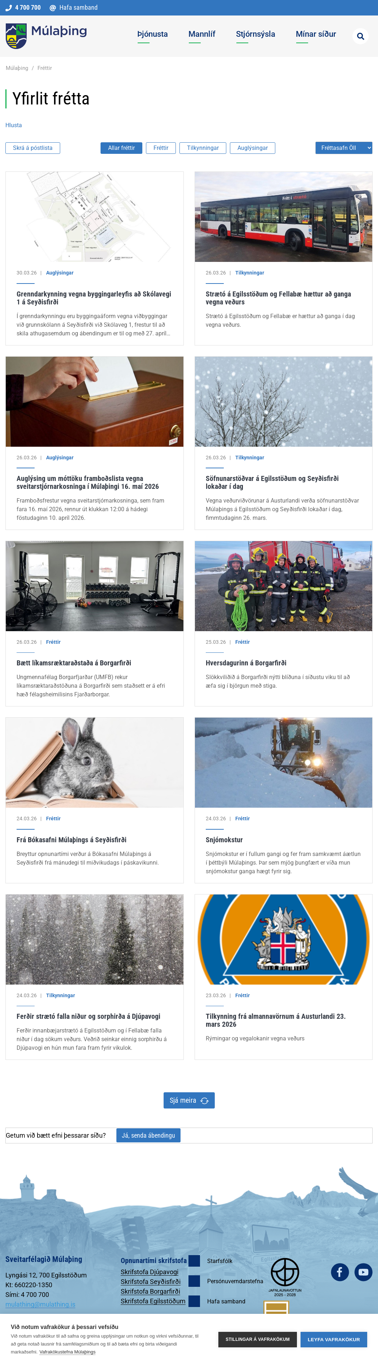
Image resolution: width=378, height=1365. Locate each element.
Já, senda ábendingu (148, 1135)
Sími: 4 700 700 (27, 1294)
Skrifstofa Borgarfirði (150, 1291)
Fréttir (44, 68)
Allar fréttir (121, 147)
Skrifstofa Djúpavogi (149, 1272)
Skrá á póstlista (33, 147)
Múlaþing (17, 68)
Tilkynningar (203, 147)
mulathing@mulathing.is (40, 1304)
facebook (340, 1272)
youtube (363, 1272)
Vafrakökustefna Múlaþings (67, 1352)
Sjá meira (183, 1100)
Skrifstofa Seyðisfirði (151, 1281)
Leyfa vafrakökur (334, 1339)
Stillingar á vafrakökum (258, 1339)
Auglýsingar (252, 147)
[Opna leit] (360, 36)
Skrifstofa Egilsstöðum (153, 1301)
